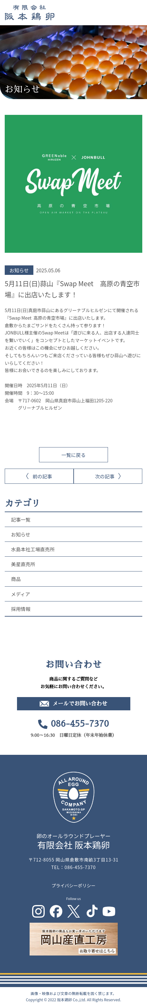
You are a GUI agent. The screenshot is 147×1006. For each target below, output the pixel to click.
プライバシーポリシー (74, 885)
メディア (20, 593)
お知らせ (20, 534)
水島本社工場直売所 (33, 549)
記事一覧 (21, 519)
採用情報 (21, 608)
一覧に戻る (73, 454)
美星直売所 (23, 563)
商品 (16, 578)
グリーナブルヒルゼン (40, 408)
